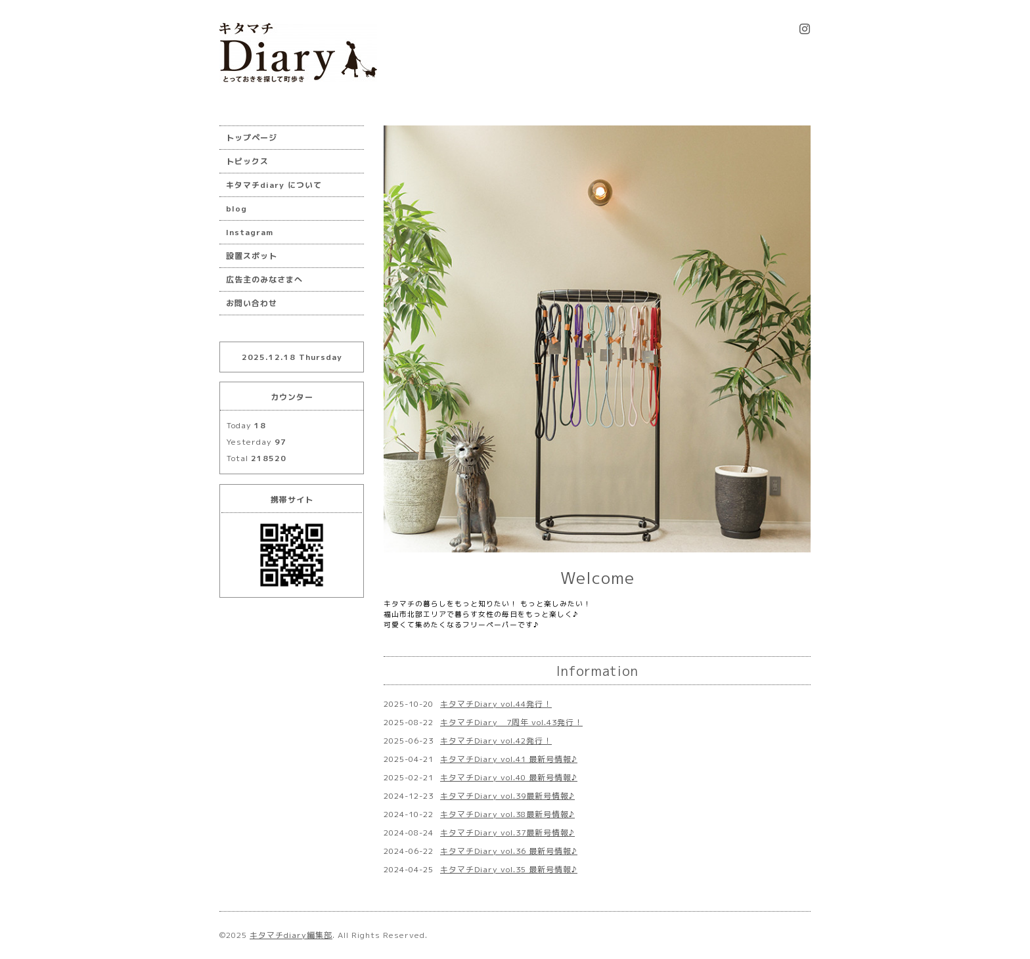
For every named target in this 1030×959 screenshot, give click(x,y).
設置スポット (251, 255)
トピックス (247, 161)
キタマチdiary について (274, 184)
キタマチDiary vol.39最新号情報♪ (507, 795)
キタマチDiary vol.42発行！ (496, 740)
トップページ (251, 137)
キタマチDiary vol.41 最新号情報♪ (508, 759)
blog (236, 208)
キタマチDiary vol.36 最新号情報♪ (508, 851)
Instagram (249, 232)
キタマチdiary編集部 (291, 935)
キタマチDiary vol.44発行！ (496, 703)
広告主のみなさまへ (264, 279)
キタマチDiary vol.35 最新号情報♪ (508, 869)
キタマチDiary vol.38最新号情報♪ (507, 814)
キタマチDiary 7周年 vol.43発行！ (511, 722)
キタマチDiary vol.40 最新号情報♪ (508, 777)
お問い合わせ (251, 303)
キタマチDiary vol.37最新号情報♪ (507, 832)
